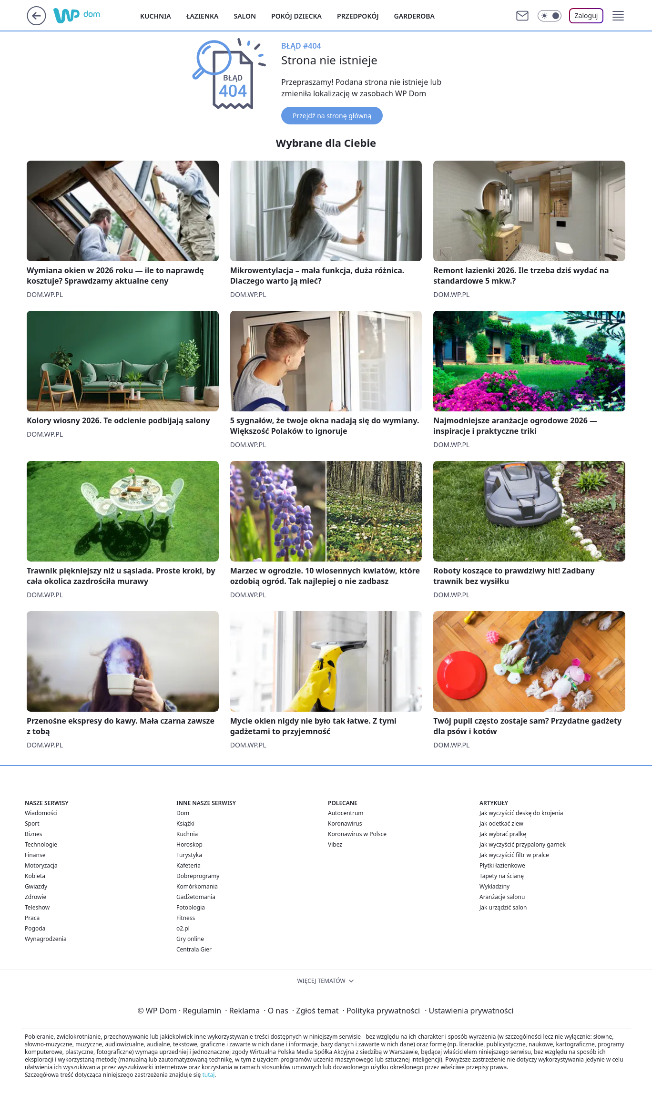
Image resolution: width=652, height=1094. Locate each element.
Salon (245, 15)
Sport (32, 823)
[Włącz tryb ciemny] (549, 15)
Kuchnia (155, 15)
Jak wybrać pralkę (502, 834)
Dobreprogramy (197, 876)
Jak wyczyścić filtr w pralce (514, 855)
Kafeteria (188, 865)
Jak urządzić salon (503, 907)
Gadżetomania (195, 897)
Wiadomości (41, 813)
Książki (185, 823)
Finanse (35, 855)
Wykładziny (494, 886)
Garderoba (414, 15)
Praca (32, 918)
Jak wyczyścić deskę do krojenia (521, 813)
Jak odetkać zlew (501, 823)
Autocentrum (346, 813)
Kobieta (35, 876)
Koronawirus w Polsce (357, 834)
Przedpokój (358, 15)
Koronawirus (345, 823)
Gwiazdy (36, 886)
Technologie (41, 844)
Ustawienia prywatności (469, 1010)
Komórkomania (197, 886)
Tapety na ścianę (501, 876)
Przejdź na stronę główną (332, 115)
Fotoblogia (190, 907)
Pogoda (35, 928)
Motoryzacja (41, 865)
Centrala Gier (194, 949)
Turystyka (189, 855)
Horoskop (189, 844)
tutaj (208, 1075)
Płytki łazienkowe (502, 865)
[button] (618, 15)
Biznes (33, 834)
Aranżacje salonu (502, 897)
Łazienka (202, 15)
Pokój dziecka (296, 15)
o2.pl (183, 928)
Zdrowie (35, 897)
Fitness (185, 918)
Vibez (335, 844)
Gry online (190, 939)
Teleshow (37, 907)
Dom (182, 813)
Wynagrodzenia (46, 939)
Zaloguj (586, 15)
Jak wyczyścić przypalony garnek (522, 844)
